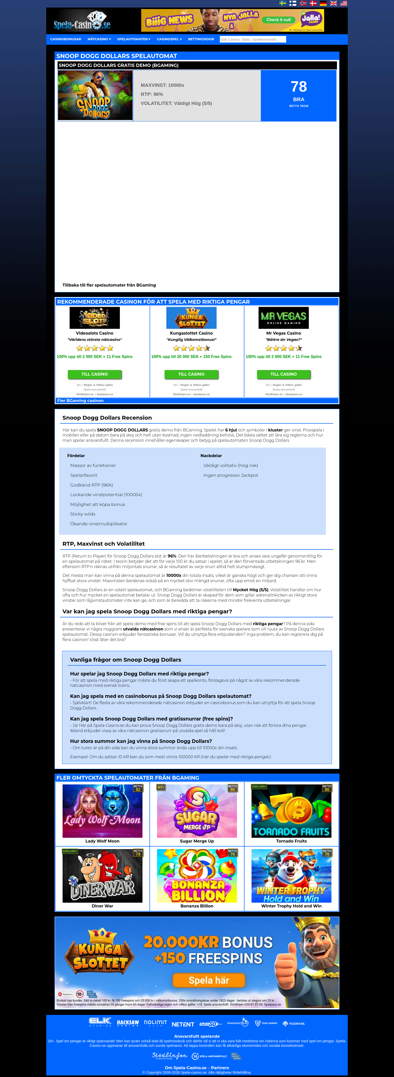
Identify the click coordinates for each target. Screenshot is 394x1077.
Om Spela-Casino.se (186, 1067)
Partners (220, 1067)
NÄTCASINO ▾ (99, 39)
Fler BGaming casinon (80, 400)
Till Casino (95, 374)
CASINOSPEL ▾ (169, 39)
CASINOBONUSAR (65, 39)
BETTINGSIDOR (201, 39)
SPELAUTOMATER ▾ (134, 39)
